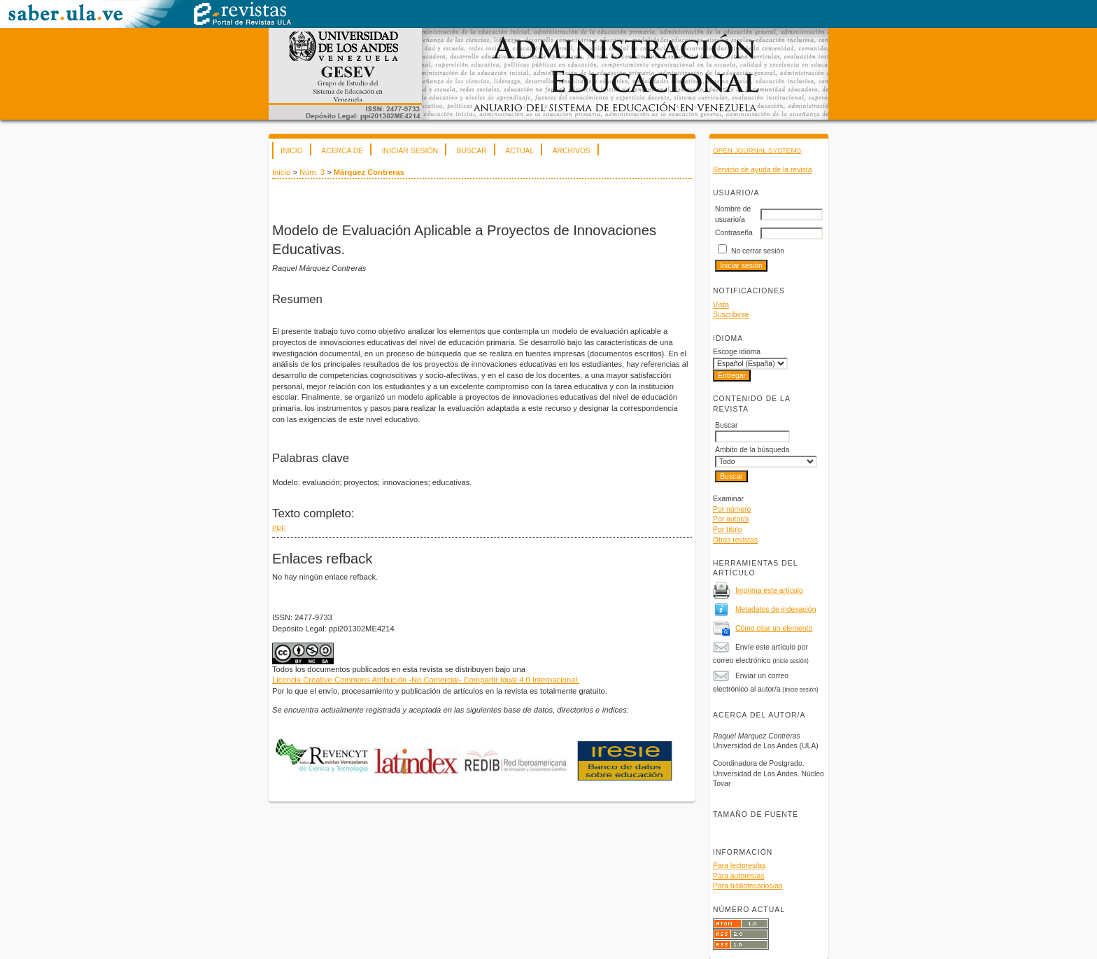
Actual (519, 151)
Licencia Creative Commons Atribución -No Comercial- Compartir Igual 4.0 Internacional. (425, 680)
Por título (727, 529)
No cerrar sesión (757, 251)
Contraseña (734, 233)
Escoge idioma (736, 352)
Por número (732, 509)
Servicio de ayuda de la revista (762, 170)
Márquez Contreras (369, 172)
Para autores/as (738, 876)
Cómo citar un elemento (773, 628)
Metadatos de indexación (775, 609)
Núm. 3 (312, 172)
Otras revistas (735, 540)
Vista (721, 305)
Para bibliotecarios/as (747, 886)
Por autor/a (731, 519)
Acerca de (342, 151)
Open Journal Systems (757, 150)
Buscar (471, 151)
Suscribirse (731, 314)
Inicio (292, 151)
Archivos (571, 151)
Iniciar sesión (410, 151)
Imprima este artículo (769, 590)
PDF (278, 527)
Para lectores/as (739, 865)
